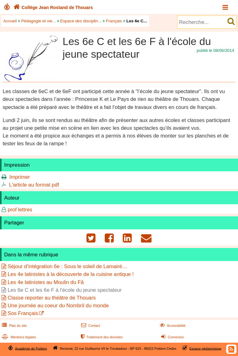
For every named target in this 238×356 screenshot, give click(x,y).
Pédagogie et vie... (38, 21)
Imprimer (19, 177)
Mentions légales (18, 337)
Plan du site (14, 325)
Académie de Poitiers (31, 348)
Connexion (172, 337)
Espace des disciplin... (80, 21)
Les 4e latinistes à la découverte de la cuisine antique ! (71, 274)
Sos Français (23, 313)
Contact (90, 325)
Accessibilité (172, 325)
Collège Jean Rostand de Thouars (52, 7)
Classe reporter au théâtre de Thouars (52, 298)
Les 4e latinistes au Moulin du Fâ (46, 282)
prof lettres (20, 210)
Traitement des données (101, 337)
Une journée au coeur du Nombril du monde (58, 306)
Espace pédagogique (206, 348)
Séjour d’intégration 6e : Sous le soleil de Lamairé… (67, 266)
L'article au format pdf (34, 185)
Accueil (10, 21)
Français (114, 21)
